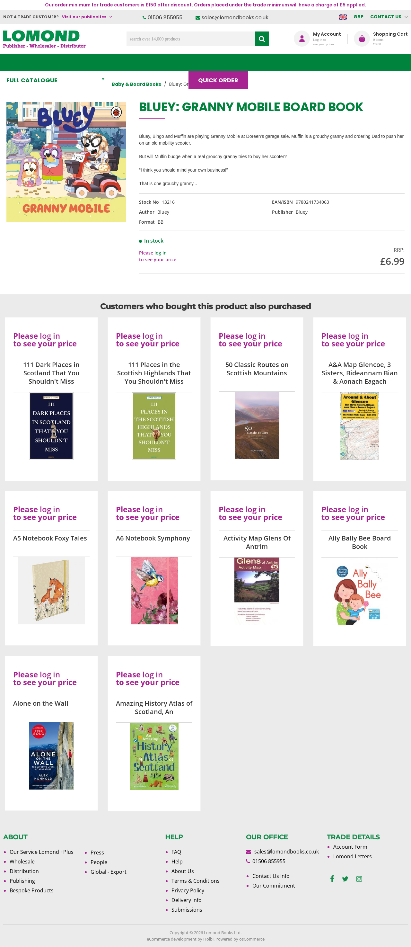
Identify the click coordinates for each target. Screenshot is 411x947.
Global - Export (109, 871)
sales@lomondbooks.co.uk (235, 17)
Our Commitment (273, 885)
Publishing (22, 880)
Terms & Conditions (195, 880)
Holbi (208, 939)
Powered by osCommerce (240, 939)
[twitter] (345, 879)
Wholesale (22, 861)
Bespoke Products (32, 890)
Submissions (186, 909)
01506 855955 (165, 17)
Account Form (350, 846)
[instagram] (359, 879)
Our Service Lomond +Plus (42, 851)
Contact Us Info (271, 876)
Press (97, 852)
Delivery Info (186, 900)
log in (160, 253)
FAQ (176, 851)
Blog (268, 62)
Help (177, 861)
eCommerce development (172, 939)
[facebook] (332, 879)
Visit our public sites (84, 17)
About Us (311, 62)
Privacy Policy (187, 890)
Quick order (221, 62)
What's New (143, 62)
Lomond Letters (352, 856)
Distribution (24, 871)
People (99, 862)
